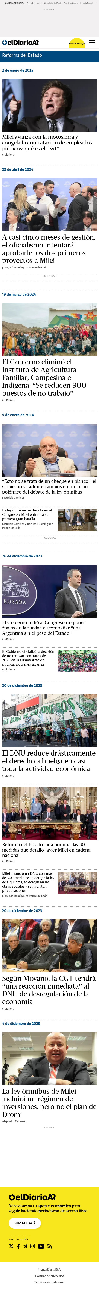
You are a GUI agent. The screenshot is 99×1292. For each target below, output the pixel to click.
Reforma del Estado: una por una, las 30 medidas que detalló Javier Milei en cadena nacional (46, 850)
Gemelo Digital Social (53, 3)
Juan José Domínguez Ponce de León (24, 267)
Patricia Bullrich (86, 3)
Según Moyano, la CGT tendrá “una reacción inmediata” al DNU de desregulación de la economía (49, 990)
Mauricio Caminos (13, 497)
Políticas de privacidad (49, 1276)
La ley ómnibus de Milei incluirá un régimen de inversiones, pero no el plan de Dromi (49, 1102)
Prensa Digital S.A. (49, 1269)
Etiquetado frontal (34, 3)
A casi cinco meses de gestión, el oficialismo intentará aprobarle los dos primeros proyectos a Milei (49, 248)
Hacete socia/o (77, 43)
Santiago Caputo (71, 3)
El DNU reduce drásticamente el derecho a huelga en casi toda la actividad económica (49, 761)
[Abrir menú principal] (92, 42)
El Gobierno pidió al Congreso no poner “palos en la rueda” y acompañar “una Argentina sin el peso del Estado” (43, 628)
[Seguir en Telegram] (25, 1246)
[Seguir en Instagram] (32, 1246)
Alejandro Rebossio (14, 1121)
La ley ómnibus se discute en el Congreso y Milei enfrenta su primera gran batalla (27, 514)
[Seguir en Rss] (49, 1246)
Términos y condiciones (49, 1282)
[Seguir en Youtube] (41, 1246)
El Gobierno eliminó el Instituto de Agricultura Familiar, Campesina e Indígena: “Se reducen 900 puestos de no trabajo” (44, 377)
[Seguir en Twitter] (11, 1246)
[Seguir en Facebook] (18, 1246)
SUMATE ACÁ (25, 1223)
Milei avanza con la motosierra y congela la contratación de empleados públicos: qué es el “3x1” (47, 143)
